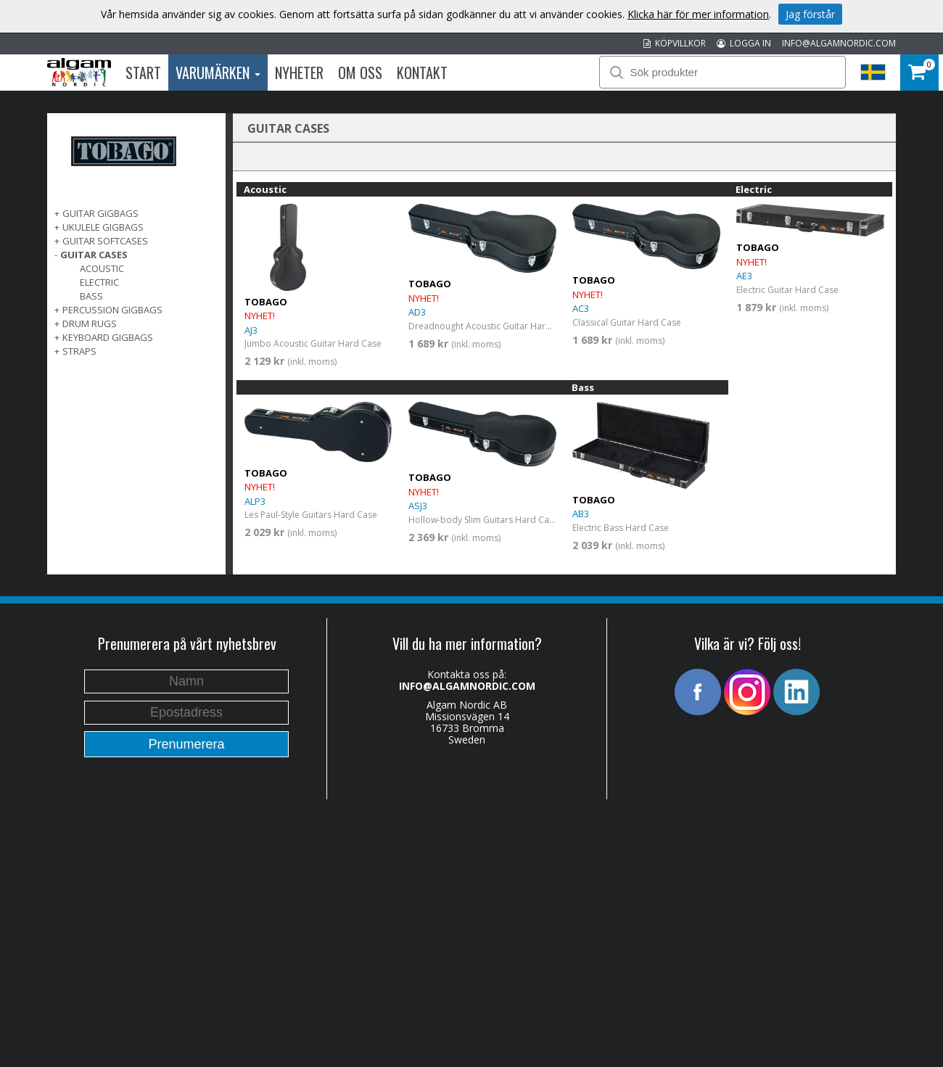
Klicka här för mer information (698, 14)
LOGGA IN (744, 43)
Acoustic (102, 268)
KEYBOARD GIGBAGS (107, 337)
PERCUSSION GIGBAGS (112, 309)
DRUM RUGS (89, 323)
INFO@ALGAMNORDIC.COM (839, 43)
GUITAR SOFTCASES (105, 240)
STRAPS (79, 351)
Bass (91, 295)
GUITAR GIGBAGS (100, 213)
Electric (99, 282)
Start (143, 72)
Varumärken (218, 72)
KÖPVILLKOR (674, 43)
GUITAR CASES (94, 254)
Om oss (360, 72)
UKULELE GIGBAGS (103, 227)
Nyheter (299, 72)
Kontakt (422, 72)
